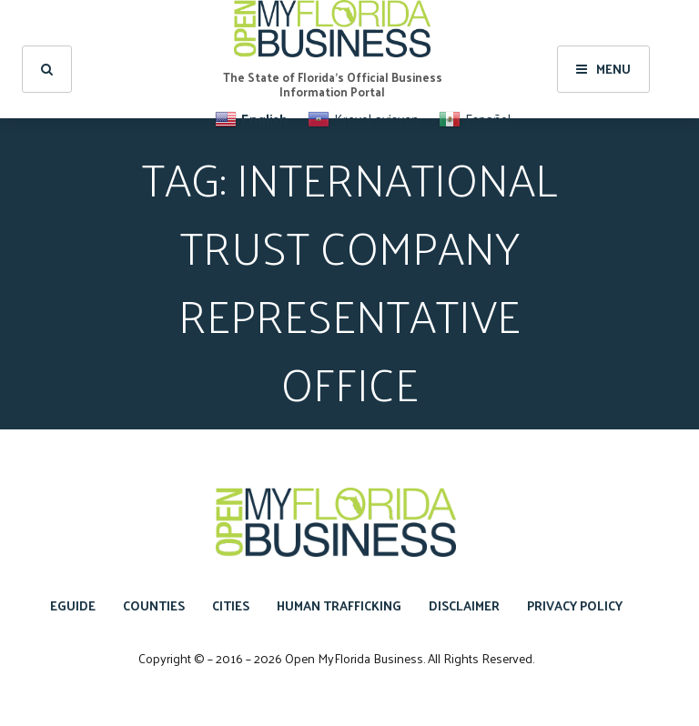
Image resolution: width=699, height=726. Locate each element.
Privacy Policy (575, 605)
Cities (230, 605)
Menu (603, 68)
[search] (47, 69)
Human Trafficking (339, 605)
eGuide (73, 605)
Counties (154, 605)
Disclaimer (464, 605)
